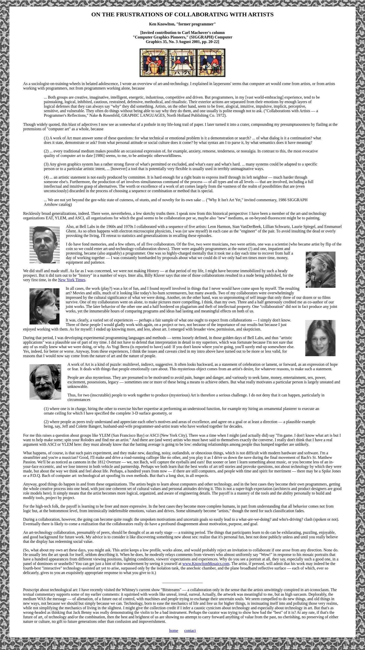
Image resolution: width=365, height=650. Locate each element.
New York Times (71, 280)
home (173, 630)
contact (190, 630)
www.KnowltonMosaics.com (206, 563)
